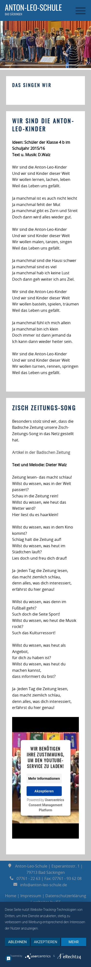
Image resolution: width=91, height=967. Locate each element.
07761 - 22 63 (25, 878)
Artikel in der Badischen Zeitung (41, 452)
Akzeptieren (44, 791)
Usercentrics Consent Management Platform (46, 805)
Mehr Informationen (44, 778)
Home (10, 895)
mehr (74, 942)
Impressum (30, 895)
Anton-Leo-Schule (33, 7)
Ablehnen (17, 942)
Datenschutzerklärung (65, 895)
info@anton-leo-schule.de (40, 884)
